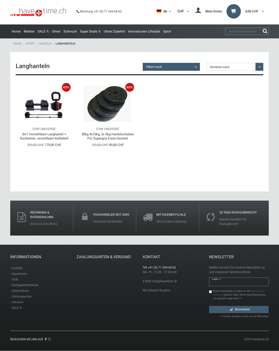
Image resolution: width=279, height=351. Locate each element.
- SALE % (16, 308)
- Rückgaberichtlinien (24, 285)
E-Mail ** (216, 279)
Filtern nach (154, 67)
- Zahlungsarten (21, 296)
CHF (183, 11)
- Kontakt (16, 268)
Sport (167, 31)
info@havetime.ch (164, 281)
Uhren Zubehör (114, 31)
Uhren (56, 31)
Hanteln (45, 43)
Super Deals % (90, 31)
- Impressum (18, 273)
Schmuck (70, 31)
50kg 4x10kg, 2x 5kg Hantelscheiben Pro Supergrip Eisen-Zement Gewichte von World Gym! (108, 136)
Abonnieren (240, 309)
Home (16, 31)
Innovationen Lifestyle (144, 31)
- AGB (14, 279)
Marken (29, 31)
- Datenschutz (19, 290)
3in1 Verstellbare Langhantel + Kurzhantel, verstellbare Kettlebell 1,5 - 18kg (44, 136)
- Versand (16, 302)
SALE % (43, 31)
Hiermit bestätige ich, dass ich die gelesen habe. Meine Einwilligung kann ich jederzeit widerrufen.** (239, 295)
